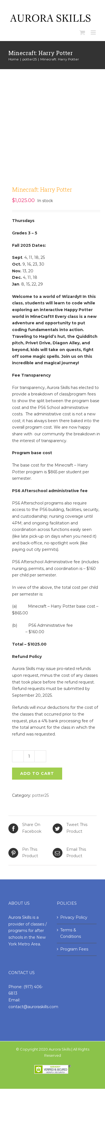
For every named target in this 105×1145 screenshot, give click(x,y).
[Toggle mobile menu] (94, 32)
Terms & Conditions (70, 933)
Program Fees (74, 949)
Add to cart (37, 773)
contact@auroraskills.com (33, 1006)
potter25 (40, 795)
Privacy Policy (73, 917)
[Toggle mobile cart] (82, 32)
